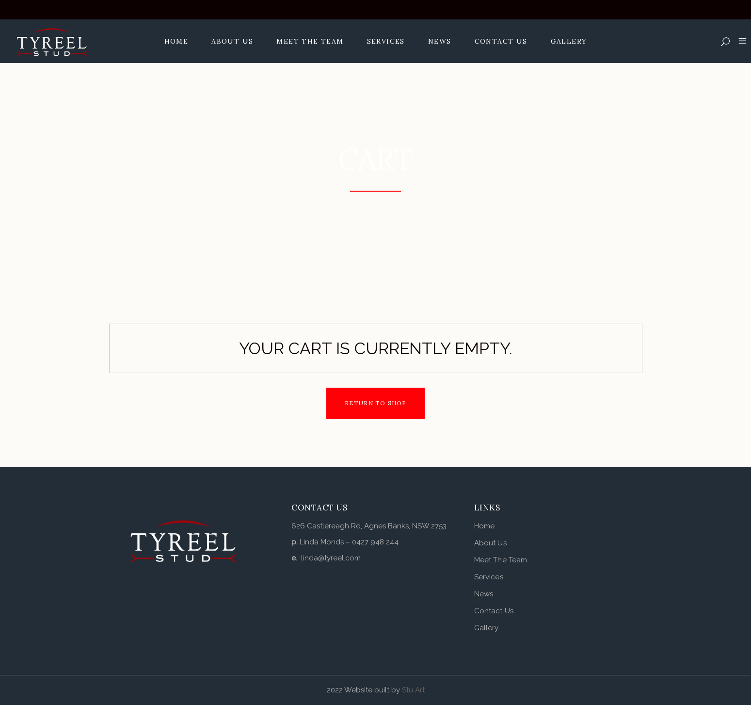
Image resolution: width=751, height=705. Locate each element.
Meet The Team (500, 560)
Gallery (486, 627)
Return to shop (376, 403)
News (483, 594)
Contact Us (493, 611)
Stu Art (413, 690)
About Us (490, 543)
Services (488, 577)
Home (484, 526)
